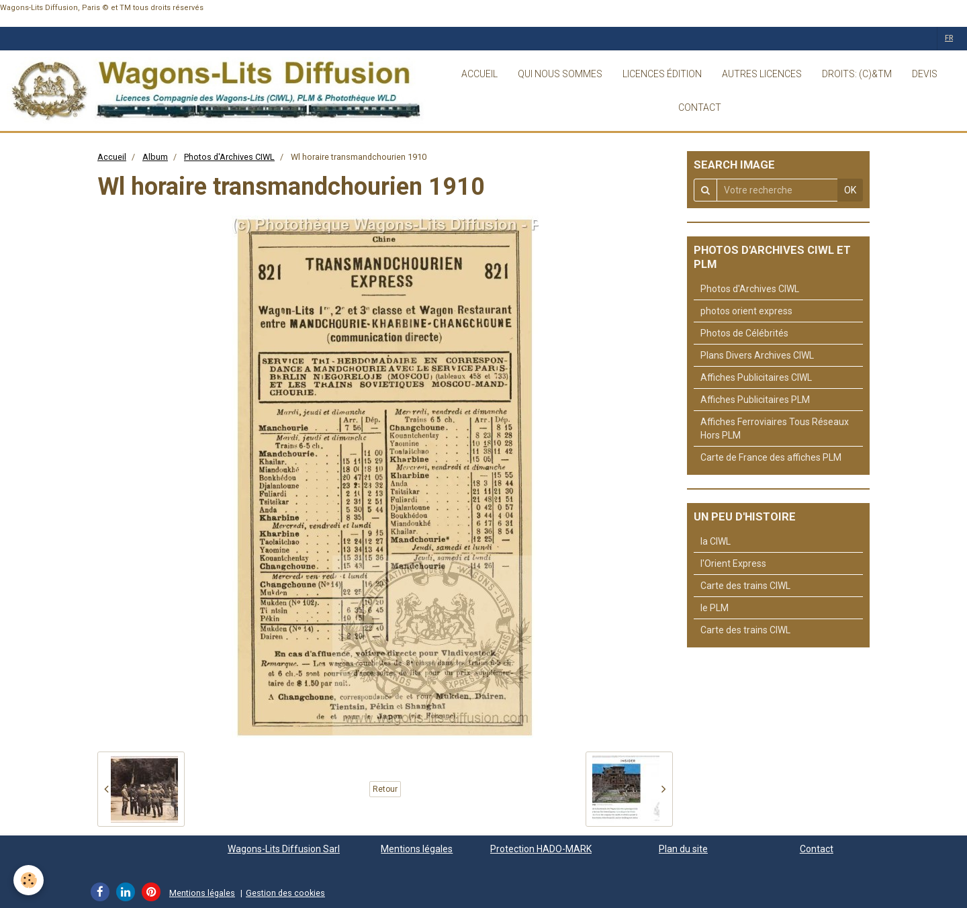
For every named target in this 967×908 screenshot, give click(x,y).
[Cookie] (28, 880)
